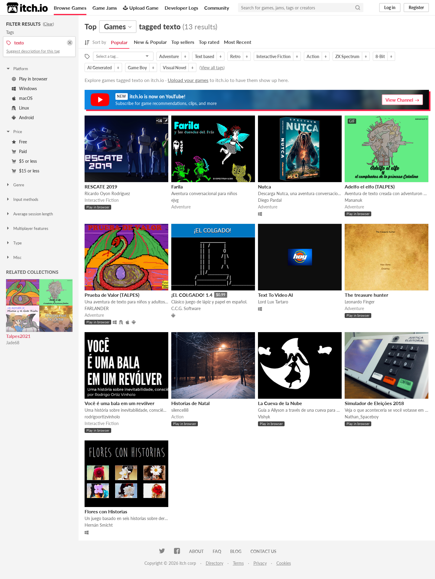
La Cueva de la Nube (280, 403)
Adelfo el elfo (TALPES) (370, 186)
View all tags (212, 67)
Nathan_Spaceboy (362, 416)
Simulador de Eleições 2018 (374, 403)
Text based (204, 56)
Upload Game (141, 8)
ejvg (175, 200)
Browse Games (70, 8)
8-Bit (380, 56)
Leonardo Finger (360, 301)
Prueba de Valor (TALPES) (112, 295)
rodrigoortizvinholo (102, 416)
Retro (235, 56)
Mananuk (353, 200)
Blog (235, 551)
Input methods (22, 199)
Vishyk (264, 416)
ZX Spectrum (347, 56)
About (196, 551)
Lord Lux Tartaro (273, 301)
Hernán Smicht (99, 525)
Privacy (260, 563)
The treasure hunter (366, 295)
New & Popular (150, 42)
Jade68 (12, 342)
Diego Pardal (270, 200)
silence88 (179, 410)
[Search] (357, 7)
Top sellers (182, 42)
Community (216, 8)
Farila (177, 186)
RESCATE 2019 (101, 186)
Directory (214, 563)
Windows (24, 88)
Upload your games (188, 80)
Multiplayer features (27, 228)
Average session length (29, 213)
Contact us (263, 551)
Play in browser (29, 78)
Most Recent (237, 42)
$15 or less (25, 170)
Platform (17, 68)
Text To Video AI (275, 295)
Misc (13, 257)
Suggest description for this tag (33, 51)
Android (23, 117)
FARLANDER (97, 308)
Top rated (209, 42)
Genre (15, 184)
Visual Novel (174, 67)
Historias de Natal (190, 403)
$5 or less (24, 161)
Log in (389, 7)
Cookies (283, 563)
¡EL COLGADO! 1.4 (191, 295)
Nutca (264, 186)
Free (19, 141)
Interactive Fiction (273, 56)
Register (416, 7)
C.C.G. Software (186, 308)
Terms (238, 563)
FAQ (217, 551)
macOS (22, 98)
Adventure (169, 56)
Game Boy (137, 67)
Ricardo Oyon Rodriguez (107, 193)
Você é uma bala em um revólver (119, 403)
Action (313, 56)
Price (14, 131)
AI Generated (99, 67)
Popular (119, 42)
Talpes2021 (18, 336)
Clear (48, 23)
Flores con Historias (106, 511)
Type (14, 242)
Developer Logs (181, 8)
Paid (19, 151)
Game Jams (104, 8)
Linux (20, 107)
